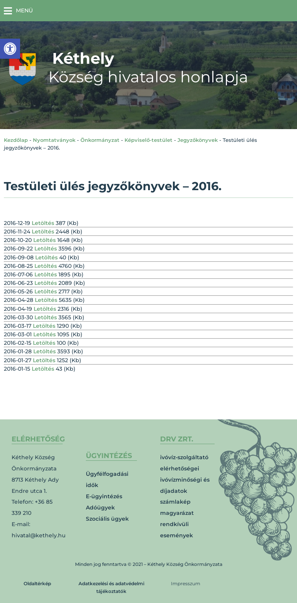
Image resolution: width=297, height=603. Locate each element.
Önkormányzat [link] (99, 140)
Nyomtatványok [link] (54, 140)
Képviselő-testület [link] (148, 140)
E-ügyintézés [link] (104, 496)
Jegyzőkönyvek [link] (198, 140)
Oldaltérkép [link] (37, 583)
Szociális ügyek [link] (107, 518)
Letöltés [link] (43, 223)
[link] (10, 49)
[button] (18, 10)
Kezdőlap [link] (16, 140)
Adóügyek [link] (100, 507)
